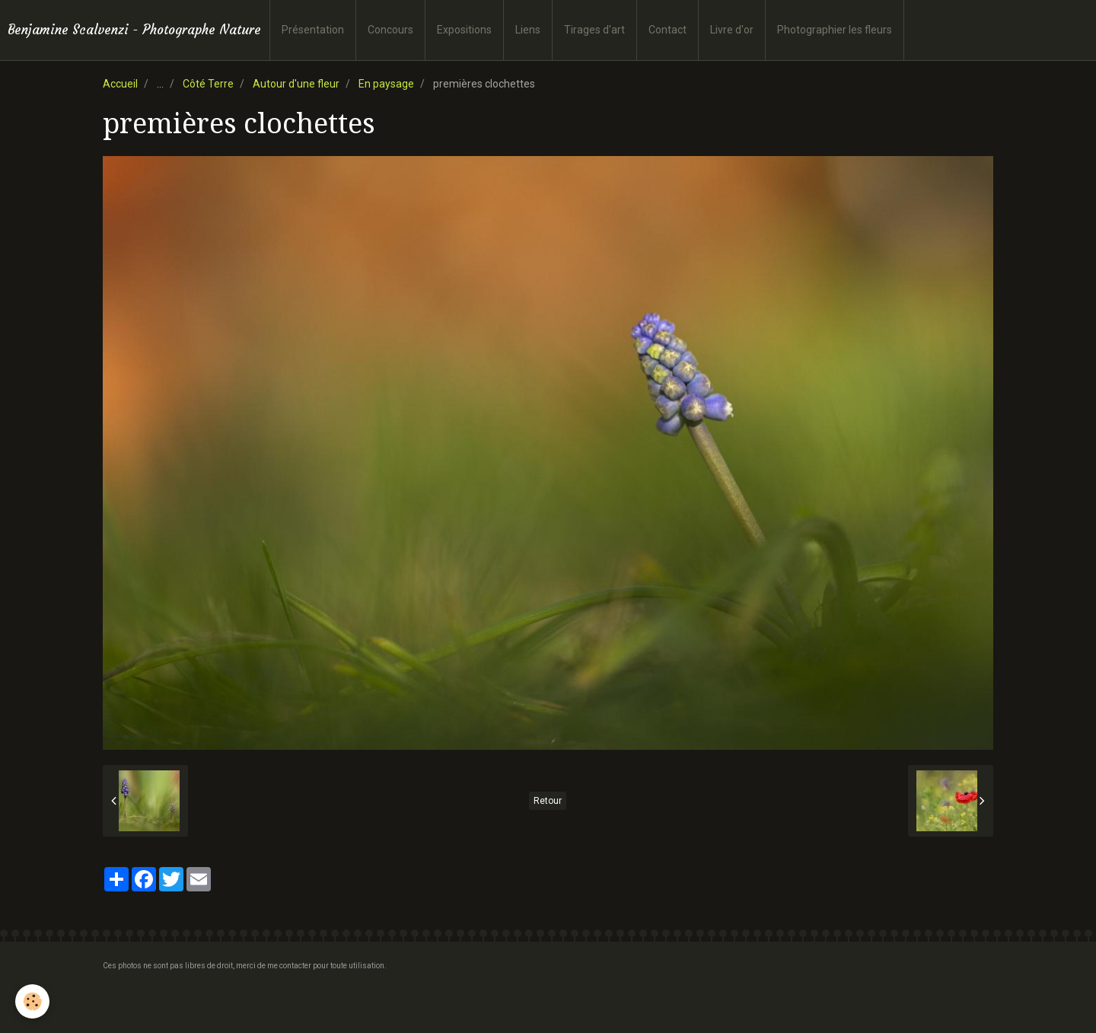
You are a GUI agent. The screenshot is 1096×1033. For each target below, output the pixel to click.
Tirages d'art (594, 30)
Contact (667, 30)
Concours (390, 30)
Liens (527, 30)
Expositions (464, 30)
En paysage (386, 84)
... (160, 84)
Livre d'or (732, 30)
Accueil (120, 84)
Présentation (313, 30)
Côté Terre (208, 84)
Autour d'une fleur (296, 84)
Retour (548, 800)
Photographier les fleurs (834, 30)
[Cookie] (32, 1001)
